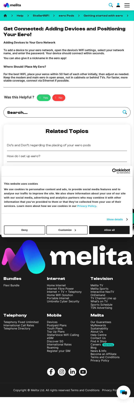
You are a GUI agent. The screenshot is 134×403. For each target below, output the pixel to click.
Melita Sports (99, 288)
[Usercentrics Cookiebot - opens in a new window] (114, 171)
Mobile (54, 315)
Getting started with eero (103, 15)
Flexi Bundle (11, 285)
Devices (52, 322)
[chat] (124, 393)
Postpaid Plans (56, 325)
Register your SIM (58, 351)
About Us (97, 331)
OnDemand (98, 295)
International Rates (59, 344)
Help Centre (98, 335)
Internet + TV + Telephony (64, 291)
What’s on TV (99, 301)
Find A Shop (99, 341)
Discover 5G (55, 341)
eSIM (50, 338)
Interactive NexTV (102, 291)
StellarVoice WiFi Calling (63, 335)
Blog (93, 347)
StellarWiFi (41, 15)
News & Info (98, 351)
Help (20, 15)
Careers (96, 344)
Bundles (12, 278)
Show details (115, 219)
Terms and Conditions (105, 357)
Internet (56, 278)
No (60, 97)
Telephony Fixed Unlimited (21, 322)
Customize (67, 229)
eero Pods (66, 15)
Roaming (52, 347)
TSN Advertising (101, 307)
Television (102, 278)
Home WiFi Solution (60, 295)
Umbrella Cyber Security (63, 301)
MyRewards (98, 325)
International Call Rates (18, 325)
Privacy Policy (100, 360)
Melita (97, 315)
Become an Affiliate (103, 354)
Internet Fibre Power (60, 288)
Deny (24, 229)
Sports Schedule (101, 304)
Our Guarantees (101, 322)
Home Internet (56, 285)
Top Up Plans (56, 331)
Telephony (15, 315)
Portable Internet (58, 298)
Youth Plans (54, 328)
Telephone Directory (16, 328)
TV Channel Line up (103, 298)
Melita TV (97, 285)
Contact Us (98, 338)
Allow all (109, 229)
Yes (45, 97)
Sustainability (99, 328)
